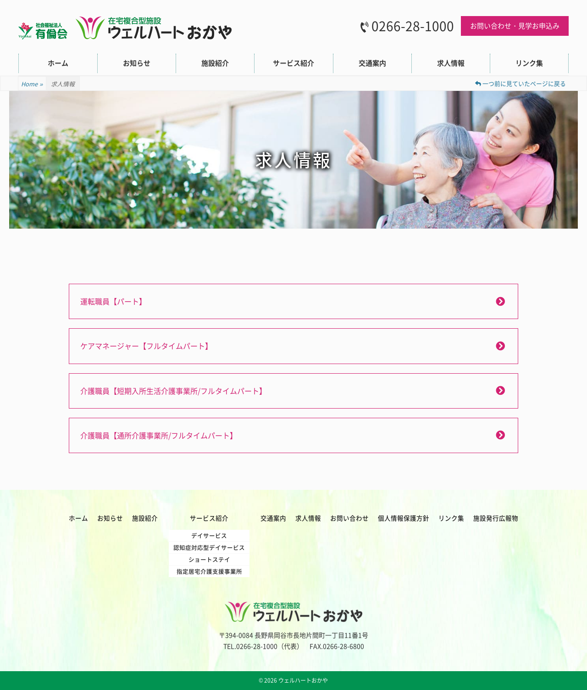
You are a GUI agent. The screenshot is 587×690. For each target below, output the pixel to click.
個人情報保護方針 (403, 517)
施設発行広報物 (495, 517)
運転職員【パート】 (113, 301)
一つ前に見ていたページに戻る (520, 83)
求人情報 (451, 63)
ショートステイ (209, 559)
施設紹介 (215, 63)
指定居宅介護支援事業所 (209, 571)
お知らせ (136, 63)
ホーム (58, 63)
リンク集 (529, 63)
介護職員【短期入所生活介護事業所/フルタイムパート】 (173, 390)
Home (32, 84)
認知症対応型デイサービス (209, 547)
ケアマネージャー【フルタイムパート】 (146, 345)
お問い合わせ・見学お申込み (514, 26)
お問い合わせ (349, 517)
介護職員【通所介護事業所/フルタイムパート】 (158, 435)
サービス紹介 (293, 63)
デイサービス (209, 535)
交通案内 (372, 63)
